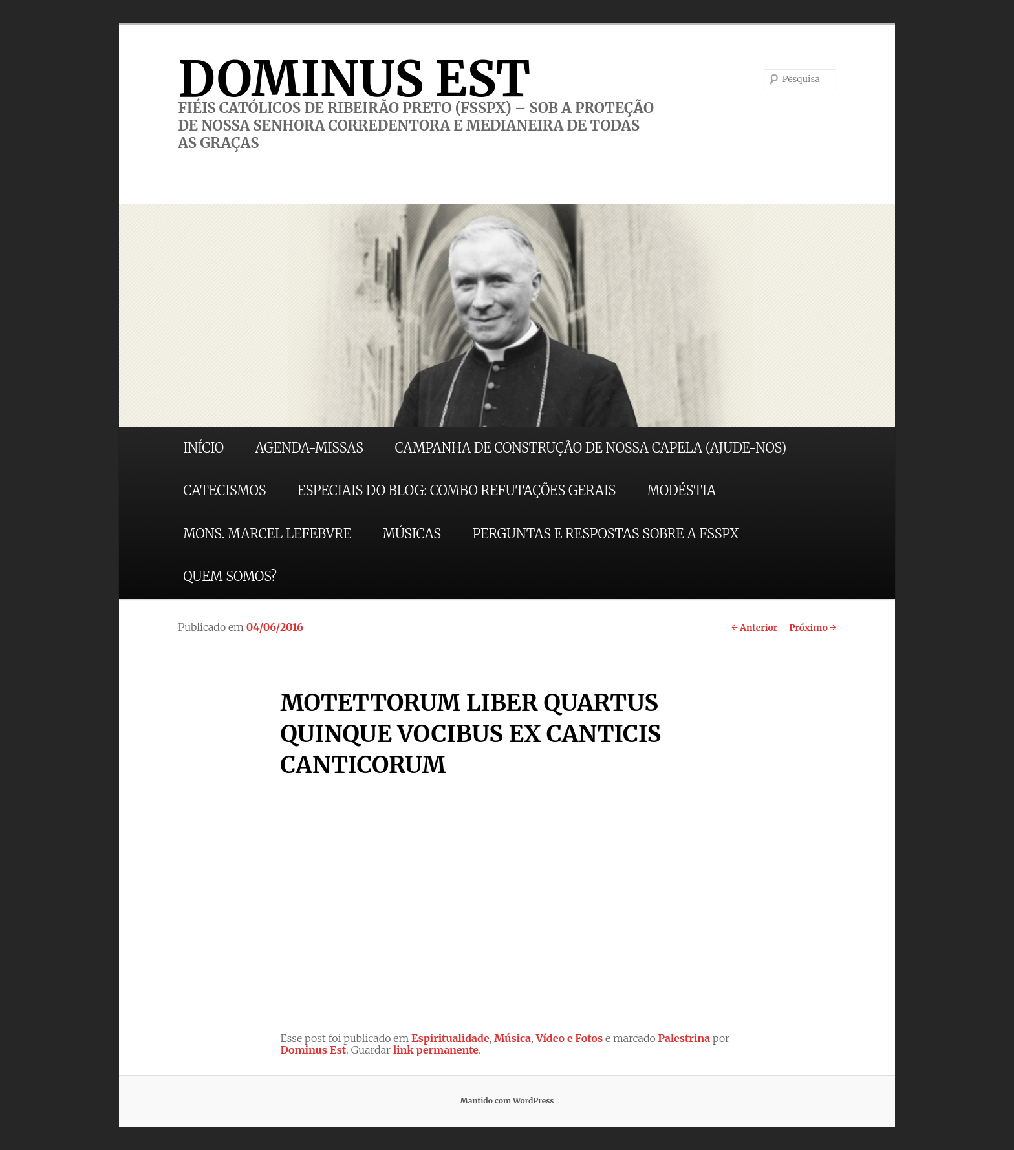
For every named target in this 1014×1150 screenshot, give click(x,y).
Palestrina (684, 1038)
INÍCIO (203, 448)
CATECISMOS (224, 490)
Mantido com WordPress (507, 1100)
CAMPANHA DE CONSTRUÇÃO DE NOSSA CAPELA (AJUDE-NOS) (591, 448)
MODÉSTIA (681, 490)
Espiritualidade (450, 1038)
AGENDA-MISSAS (309, 448)
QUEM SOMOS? (230, 576)
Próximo (812, 628)
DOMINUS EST (354, 78)
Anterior (754, 628)
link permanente (436, 1049)
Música (512, 1038)
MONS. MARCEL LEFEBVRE (267, 534)
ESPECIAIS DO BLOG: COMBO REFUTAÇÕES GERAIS (456, 490)
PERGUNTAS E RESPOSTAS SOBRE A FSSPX (606, 534)
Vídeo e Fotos (569, 1038)
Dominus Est (313, 1049)
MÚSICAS (412, 534)
